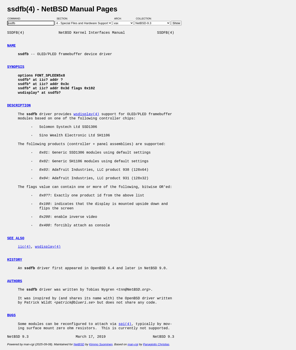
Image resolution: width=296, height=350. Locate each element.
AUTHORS (14, 281)
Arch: (120, 18)
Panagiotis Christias (156, 344)
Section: (63, 18)
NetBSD (79, 344)
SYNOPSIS (15, 67)
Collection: (144, 18)
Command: (15, 18)
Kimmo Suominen (100, 344)
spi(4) (124, 324)
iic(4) (24, 246)
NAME (11, 45)
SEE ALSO (15, 238)
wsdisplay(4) (86, 114)
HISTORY (14, 259)
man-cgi (133, 344)
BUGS (11, 315)
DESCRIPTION (19, 105)
